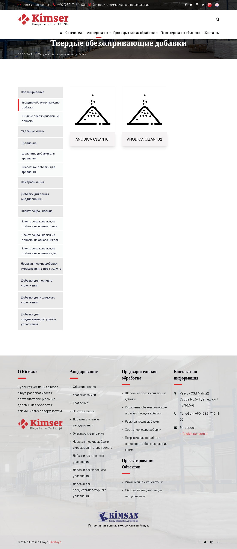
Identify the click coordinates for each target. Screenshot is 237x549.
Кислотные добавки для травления (38, 169)
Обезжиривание (32, 92)
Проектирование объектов (180, 33)
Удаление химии (32, 131)
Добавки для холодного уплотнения (38, 300)
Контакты (212, 33)
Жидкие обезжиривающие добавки (40, 118)
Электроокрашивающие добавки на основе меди (39, 251)
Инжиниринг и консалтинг (144, 482)
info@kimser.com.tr (36, 5)
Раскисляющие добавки (142, 421)
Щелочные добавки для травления (38, 156)
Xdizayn (55, 542)
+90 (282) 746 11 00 (71, 5)
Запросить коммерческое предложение (121, 5)
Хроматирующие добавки (143, 430)
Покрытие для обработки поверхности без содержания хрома (146, 444)
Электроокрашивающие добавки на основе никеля (40, 237)
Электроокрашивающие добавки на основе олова (39, 224)
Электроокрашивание (37, 211)
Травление (29, 143)
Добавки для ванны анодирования (35, 196)
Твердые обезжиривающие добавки (41, 105)
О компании (73, 33)
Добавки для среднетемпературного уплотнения (38, 319)
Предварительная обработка (134, 33)
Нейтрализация (32, 182)
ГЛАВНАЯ (25, 54)
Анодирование (97, 33)
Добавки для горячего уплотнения (37, 283)
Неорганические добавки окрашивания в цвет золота (41, 266)
